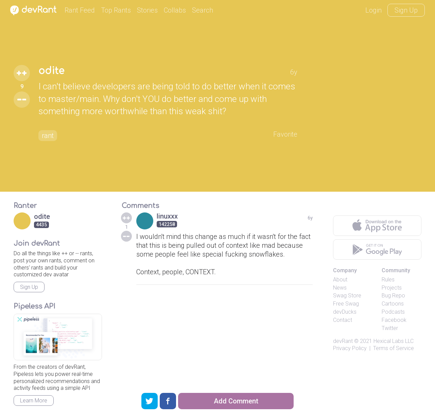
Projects (392, 287)
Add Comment (236, 401)
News (340, 287)
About (340, 279)
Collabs (175, 10)
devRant (343, 341)
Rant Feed (80, 10)
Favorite (285, 134)
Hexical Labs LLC (393, 341)
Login (373, 10)
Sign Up (406, 10)
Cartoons (393, 303)
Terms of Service (393, 348)
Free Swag (346, 303)
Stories (147, 10)
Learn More (33, 400)
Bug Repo (393, 295)
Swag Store (347, 295)
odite (51, 71)
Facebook (394, 320)
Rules (388, 279)
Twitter (390, 328)
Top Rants (116, 10)
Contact (342, 320)
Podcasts (393, 312)
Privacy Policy (350, 348)
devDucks (344, 312)
